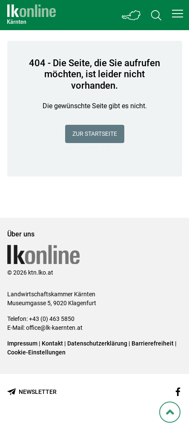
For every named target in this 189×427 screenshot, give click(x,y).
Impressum (22, 343)
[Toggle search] (156, 15)
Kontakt (52, 343)
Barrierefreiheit (153, 343)
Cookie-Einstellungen (36, 352)
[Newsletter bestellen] (32, 392)
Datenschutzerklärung (97, 343)
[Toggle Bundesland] (131, 15)
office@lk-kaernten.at (54, 327)
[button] (177, 14)
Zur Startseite (94, 133)
